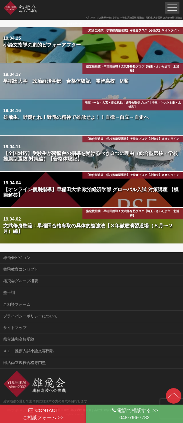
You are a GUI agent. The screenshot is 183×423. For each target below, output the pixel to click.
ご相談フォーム (16, 304)
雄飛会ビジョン (16, 257)
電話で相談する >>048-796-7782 (134, 414)
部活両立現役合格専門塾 (24, 362)
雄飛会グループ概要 (20, 281)
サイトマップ (15, 327)
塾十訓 (9, 292)
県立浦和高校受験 (18, 339)
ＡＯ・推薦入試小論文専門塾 (28, 351)
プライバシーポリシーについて (30, 316)
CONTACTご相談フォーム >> (43, 414)
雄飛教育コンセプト (20, 269)
